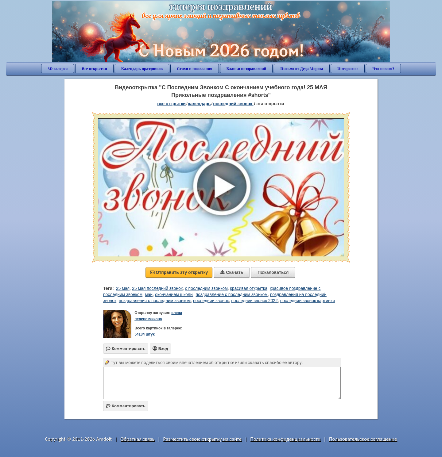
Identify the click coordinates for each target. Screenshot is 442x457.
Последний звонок (233, 103)
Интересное (347, 68)
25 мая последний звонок (157, 288)
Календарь (199, 103)
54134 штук (144, 334)
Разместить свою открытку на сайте (202, 439)
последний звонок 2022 (254, 300)
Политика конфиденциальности (285, 439)
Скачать (231, 272)
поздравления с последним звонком (155, 300)
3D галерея (58, 68)
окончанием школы (174, 294)
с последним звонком (206, 288)
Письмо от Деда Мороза (301, 68)
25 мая (123, 288)
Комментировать (125, 406)
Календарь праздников (142, 68)
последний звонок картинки (307, 300)
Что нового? (383, 68)
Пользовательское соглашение (363, 439)
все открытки (171, 103)
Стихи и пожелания (194, 68)
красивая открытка (249, 288)
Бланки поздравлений (246, 68)
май (149, 294)
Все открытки (94, 68)
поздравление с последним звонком (232, 294)
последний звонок (211, 300)
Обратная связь (137, 439)
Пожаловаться (273, 272)
